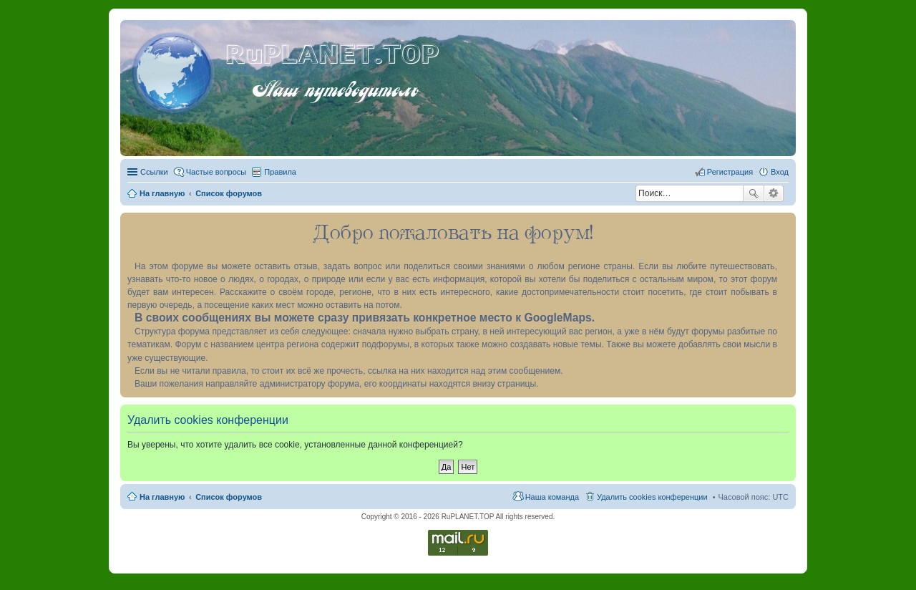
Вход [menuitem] (780, 172)
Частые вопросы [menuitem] (216, 172)
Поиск (753, 193)
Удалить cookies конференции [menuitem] (652, 497)
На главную (162, 497)
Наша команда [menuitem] (552, 497)
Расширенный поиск (774, 193)
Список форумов (228, 497)
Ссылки (154, 172)
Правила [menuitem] (280, 172)
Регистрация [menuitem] (730, 172)
